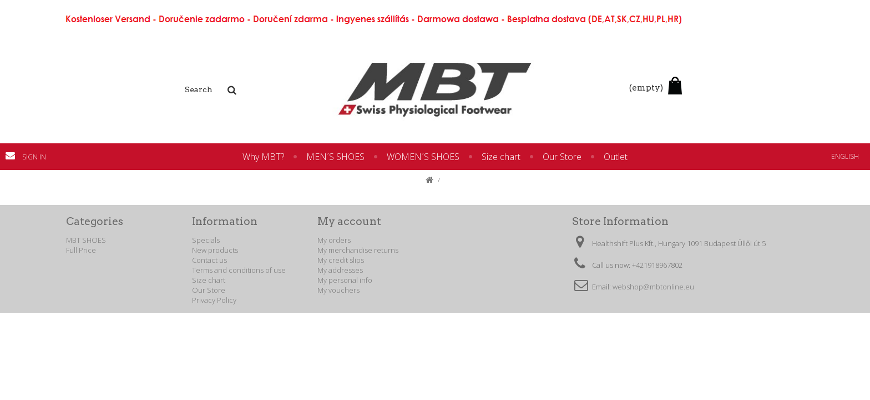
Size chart (501, 157)
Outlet (616, 157)
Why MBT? (263, 157)
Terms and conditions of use (239, 270)
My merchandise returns (357, 250)
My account (349, 221)
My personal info (344, 280)
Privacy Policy (214, 300)
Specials (206, 240)
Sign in (34, 157)
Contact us (14, 155)
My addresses (340, 270)
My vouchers (338, 290)
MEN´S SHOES (335, 157)
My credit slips (340, 260)
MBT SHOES (86, 240)
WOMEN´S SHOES (423, 157)
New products (215, 250)
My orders (334, 240)
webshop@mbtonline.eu (653, 287)
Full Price (81, 250)
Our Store (562, 157)
